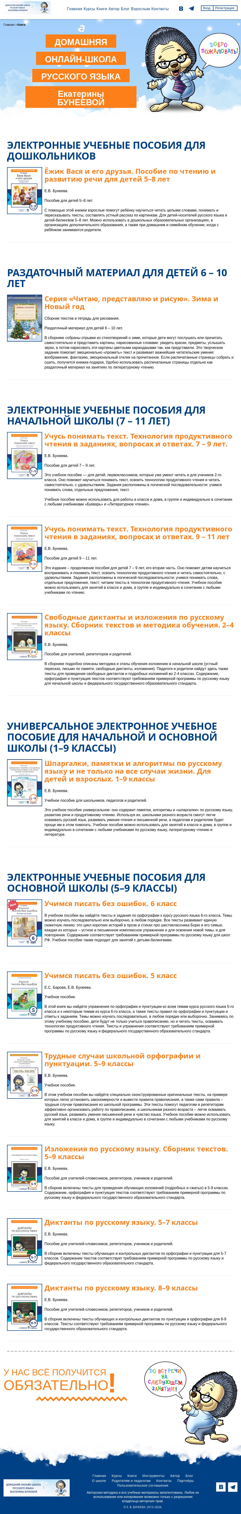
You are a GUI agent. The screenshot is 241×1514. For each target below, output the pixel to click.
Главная (74, 9)
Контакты (159, 9)
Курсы (89, 9)
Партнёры (185, 1481)
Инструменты (153, 1476)
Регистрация (224, 8)
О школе (99, 1481)
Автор (113, 9)
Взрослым (140, 9)
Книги (101, 9)
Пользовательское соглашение (143, 1485)
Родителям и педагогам (131, 1481)
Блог (124, 9)
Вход (206, 8)
